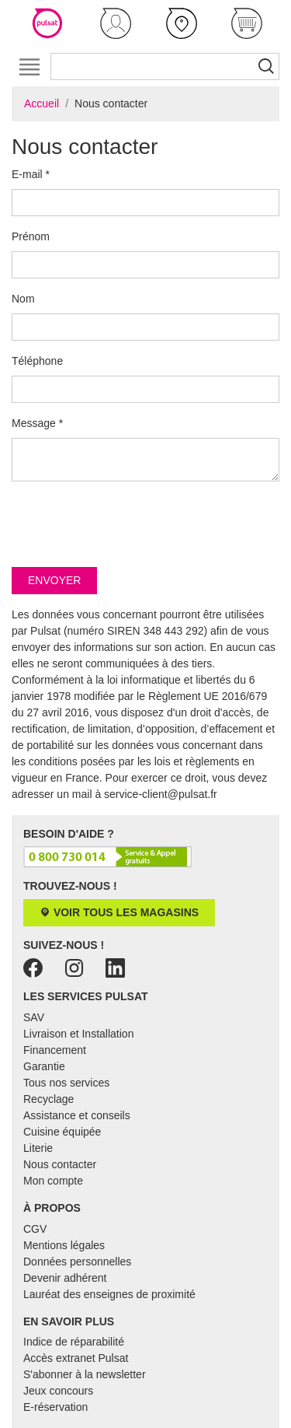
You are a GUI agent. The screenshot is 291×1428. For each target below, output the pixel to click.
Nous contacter (59, 1164)
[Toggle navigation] (29, 66)
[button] (115, 23)
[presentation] (130, 524)
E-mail (31, 174)
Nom (23, 298)
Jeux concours (58, 1390)
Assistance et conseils (76, 1115)
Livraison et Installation (78, 1033)
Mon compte (53, 1180)
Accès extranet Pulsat (75, 1358)
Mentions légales (64, 1245)
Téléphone (37, 361)
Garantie (44, 1066)
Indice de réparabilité (73, 1341)
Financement (54, 1050)
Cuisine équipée (62, 1131)
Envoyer (54, 580)
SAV (33, 1017)
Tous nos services (66, 1082)
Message (37, 423)
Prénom (31, 236)
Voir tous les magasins (119, 912)
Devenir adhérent (64, 1278)
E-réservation (55, 1407)
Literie (38, 1148)
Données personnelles (77, 1261)
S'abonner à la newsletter (84, 1374)
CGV (35, 1229)
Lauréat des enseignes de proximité (109, 1294)
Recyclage (48, 1099)
